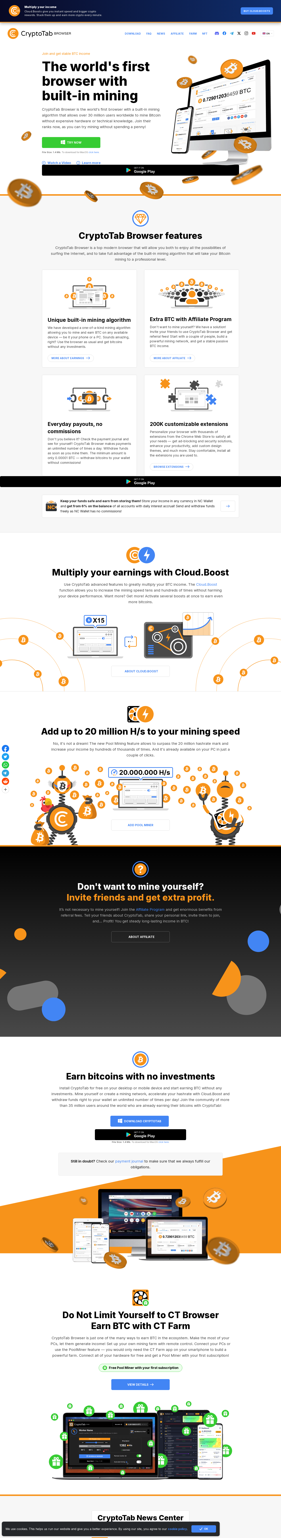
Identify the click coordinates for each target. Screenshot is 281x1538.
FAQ (148, 33)
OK (203, 1528)
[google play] (140, 1134)
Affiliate (177, 33)
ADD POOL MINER (140, 825)
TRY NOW (74, 142)
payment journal (129, 1161)
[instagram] (246, 33)
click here (93, 152)
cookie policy (177, 1529)
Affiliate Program (150, 909)
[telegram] (232, 33)
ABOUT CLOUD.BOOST (141, 671)
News (161, 33)
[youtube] (253, 33)
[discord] (217, 33)
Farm (193, 33)
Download (133, 33)
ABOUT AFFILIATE (141, 937)
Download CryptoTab (142, 1121)
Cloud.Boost (206, 584)
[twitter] (239, 33)
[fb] (224, 33)
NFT (204, 33)
